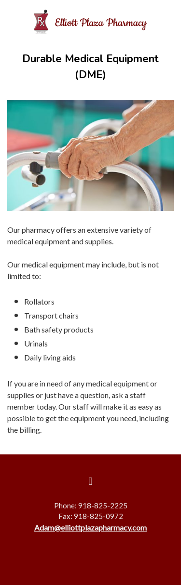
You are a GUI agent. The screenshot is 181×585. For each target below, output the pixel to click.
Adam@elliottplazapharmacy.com (90, 527)
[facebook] (90, 481)
